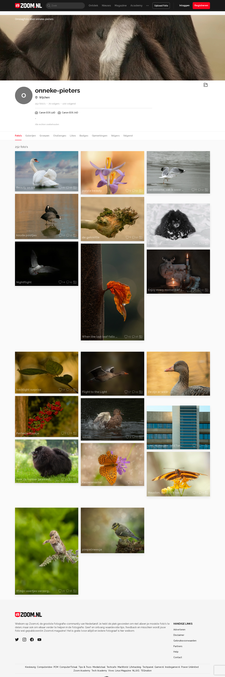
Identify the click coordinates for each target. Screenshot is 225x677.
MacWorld (123, 667)
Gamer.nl (159, 667)
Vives (111, 670)
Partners (177, 646)
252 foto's (40, 103)
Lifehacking (135, 667)
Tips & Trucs (84, 667)
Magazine (121, 5)
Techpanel (147, 667)
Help (175, 651)
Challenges (59, 135)
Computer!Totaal (68, 667)
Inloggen (184, 5)
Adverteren (179, 629)
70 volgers (54, 103)
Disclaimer (178, 635)
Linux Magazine (123, 670)
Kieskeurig (30, 667)
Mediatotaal (99, 667)
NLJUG (135, 670)
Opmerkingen (99, 135)
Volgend (128, 135)
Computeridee (44, 667)
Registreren (201, 5)
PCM (56, 667)
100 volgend (69, 103)
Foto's (18, 135)
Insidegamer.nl (172, 667)
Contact (177, 657)
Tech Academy (99, 670)
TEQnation (146, 670)
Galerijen (30, 135)
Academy (136, 5)
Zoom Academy (81, 670)
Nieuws (106, 5)
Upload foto (161, 5)
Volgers (115, 135)
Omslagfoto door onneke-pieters (34, 19)
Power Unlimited (190, 667)
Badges (84, 135)
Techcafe (111, 667)
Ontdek (93, 5)
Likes (73, 135)
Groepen (44, 135)
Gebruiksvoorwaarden (184, 640)
